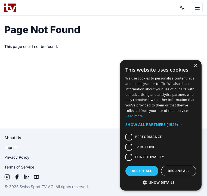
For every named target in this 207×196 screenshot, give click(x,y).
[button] (160, 124)
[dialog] (161, 125)
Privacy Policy (16, 157)
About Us (12, 137)
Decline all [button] (179, 171)
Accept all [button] (142, 171)
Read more (134, 116)
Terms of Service (19, 167)
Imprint (10, 147)
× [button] (195, 66)
